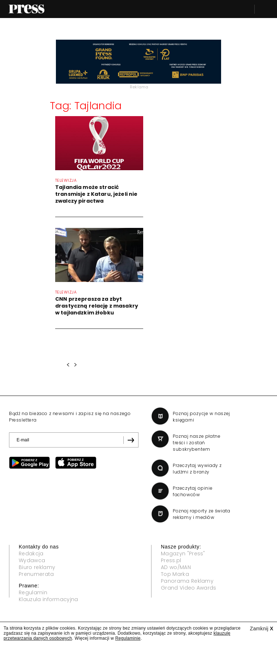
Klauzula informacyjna (48, 599)
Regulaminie (127, 638)
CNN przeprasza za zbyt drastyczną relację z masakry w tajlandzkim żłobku (96, 305)
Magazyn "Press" (183, 553)
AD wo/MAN (176, 567)
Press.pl (171, 560)
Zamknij (261, 628)
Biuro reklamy (37, 567)
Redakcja (31, 553)
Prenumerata (36, 574)
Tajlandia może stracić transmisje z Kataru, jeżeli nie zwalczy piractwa (96, 194)
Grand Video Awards (188, 587)
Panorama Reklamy (187, 581)
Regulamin (33, 592)
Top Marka (175, 574)
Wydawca (32, 560)
